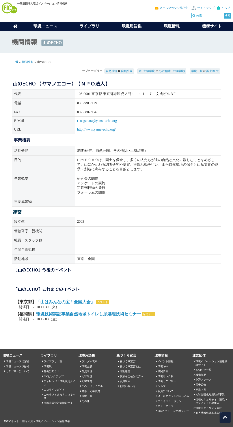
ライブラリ (89, 26)
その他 (85, 401)
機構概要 (201, 374)
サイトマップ (205, 7)
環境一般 (197, 71)
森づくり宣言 (128, 361)
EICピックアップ (54, 376)
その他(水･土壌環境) (171, 71)
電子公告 (201, 384)
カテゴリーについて (18, 371)
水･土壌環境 (147, 71)
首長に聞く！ (52, 371)
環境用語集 (132, 26)
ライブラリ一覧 (53, 361)
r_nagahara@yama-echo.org (97, 121)
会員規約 (125, 381)
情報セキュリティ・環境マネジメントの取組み (211, 401)
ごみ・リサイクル (92, 386)
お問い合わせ (128, 386)
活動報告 (125, 371)
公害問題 (87, 381)
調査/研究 (212, 71)
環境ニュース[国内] (17, 361)
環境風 (48, 366)
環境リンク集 (165, 376)
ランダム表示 (89, 361)
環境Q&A (163, 366)
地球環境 (87, 376)
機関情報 (28, 62)
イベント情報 (165, 361)
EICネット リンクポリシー (173, 410)
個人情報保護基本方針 (209, 412)
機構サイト (212, 26)
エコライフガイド (54, 389)
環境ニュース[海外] (17, 366)
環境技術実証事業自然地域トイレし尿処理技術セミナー (88, 314)
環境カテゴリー (167, 381)
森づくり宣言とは (130, 366)
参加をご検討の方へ (132, 376)
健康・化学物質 (91, 391)
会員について (165, 391)
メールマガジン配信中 (174, 7)
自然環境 (111, 71)
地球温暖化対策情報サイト (59, 402)
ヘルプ (226, 7)
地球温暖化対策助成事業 (210, 394)
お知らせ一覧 (203, 369)
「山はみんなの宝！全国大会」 (65, 302)
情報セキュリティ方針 (209, 408)
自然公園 (126, 71)
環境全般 (87, 366)
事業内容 (201, 389)
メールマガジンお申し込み (173, 396)
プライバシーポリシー (171, 401)
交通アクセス (203, 379)
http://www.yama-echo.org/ (96, 129)
